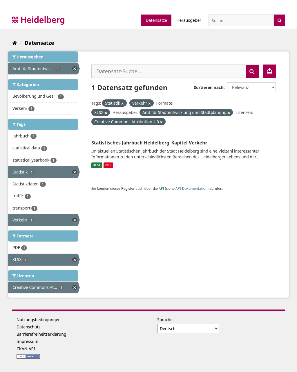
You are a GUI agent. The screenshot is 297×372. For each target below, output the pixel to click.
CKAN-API (26, 348)
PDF (108, 165)
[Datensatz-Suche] (241, 20)
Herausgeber (188, 20)
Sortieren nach (208, 87)
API (161, 188)
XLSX (97, 165)
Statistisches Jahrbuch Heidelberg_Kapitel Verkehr (149, 143)
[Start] (14, 42)
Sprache (165, 319)
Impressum (27, 341)
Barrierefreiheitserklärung (41, 334)
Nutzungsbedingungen (39, 319)
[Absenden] (279, 19)
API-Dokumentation (191, 188)
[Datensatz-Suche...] (168, 71)
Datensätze (156, 20)
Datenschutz (28, 327)
